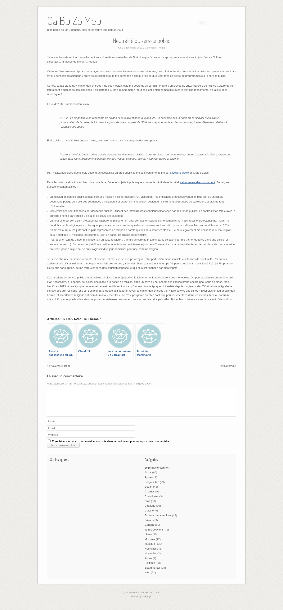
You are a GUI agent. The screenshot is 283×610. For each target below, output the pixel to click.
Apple (148, 482)
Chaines (150, 496)
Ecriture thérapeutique (158, 520)
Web (147, 577)
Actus (162, 47)
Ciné (147, 506)
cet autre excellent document (197, 182)
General (149, 529)
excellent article (179, 172)
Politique (150, 567)
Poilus (148, 563)
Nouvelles (151, 558)
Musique (150, 548)
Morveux (150, 544)
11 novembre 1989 (58, 366)
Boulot (148, 491)
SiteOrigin (147, 601)
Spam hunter (152, 572)
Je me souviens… (155, 534)
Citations (150, 510)
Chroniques (152, 501)
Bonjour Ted (152, 487)
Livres (148, 539)
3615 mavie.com (155, 472)
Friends (149, 525)
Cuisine (149, 515)
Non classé (151, 553)
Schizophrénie (227, 366)
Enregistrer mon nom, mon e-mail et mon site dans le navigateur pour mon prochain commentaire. (111, 446)
